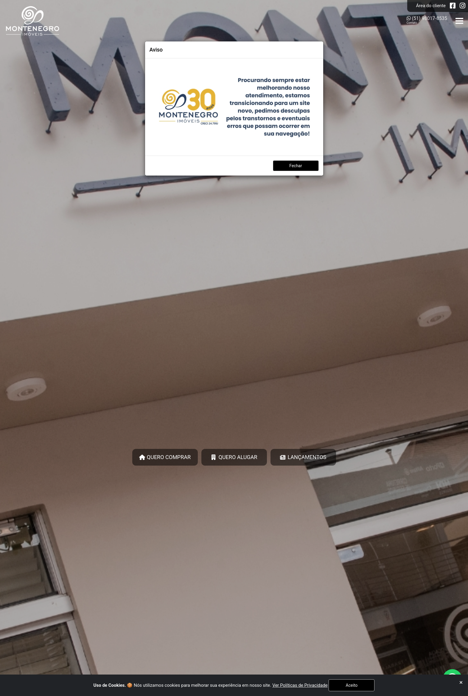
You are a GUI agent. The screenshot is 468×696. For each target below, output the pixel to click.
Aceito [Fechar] (352, 685)
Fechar (295, 165)
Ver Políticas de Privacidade (299, 685)
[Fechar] (461, 682)
